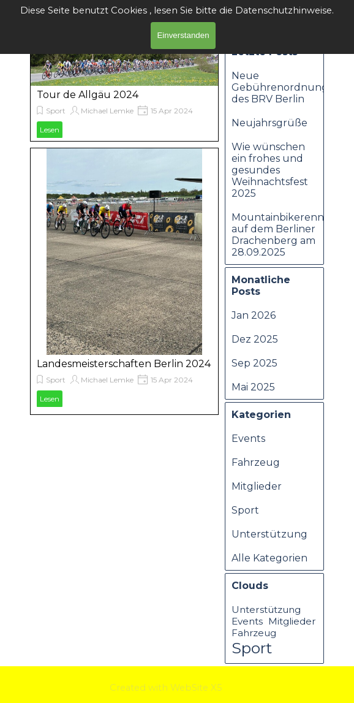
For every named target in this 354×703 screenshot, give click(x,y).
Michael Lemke (107, 110)
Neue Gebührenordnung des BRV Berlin (280, 87)
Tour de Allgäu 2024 (87, 95)
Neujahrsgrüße (269, 123)
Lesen (49, 129)
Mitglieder (257, 486)
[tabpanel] (184, 687)
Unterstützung (269, 534)
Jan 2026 (254, 315)
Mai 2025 (253, 387)
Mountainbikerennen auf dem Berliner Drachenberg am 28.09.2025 (284, 234)
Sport (56, 110)
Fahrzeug (256, 462)
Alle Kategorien (269, 558)
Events (248, 438)
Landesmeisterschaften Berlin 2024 (124, 364)
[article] (124, 89)
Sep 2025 (254, 363)
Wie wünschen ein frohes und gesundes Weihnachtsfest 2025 (270, 170)
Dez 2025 (255, 339)
